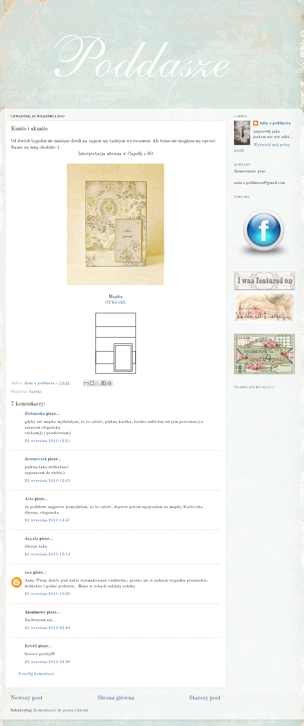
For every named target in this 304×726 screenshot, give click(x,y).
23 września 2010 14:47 (47, 520)
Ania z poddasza (275, 123)
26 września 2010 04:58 (47, 662)
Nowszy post (27, 698)
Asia (29, 499)
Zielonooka (35, 414)
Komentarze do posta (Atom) (60, 710)
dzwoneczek (36, 459)
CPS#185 (115, 303)
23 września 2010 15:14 (47, 554)
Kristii (31, 646)
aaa (28, 573)
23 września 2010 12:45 (47, 481)
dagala (31, 539)
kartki (35, 392)
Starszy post (204, 698)
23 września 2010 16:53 (47, 594)
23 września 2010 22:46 (47, 628)
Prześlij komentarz (36, 674)
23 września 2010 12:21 (47, 441)
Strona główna (115, 698)
